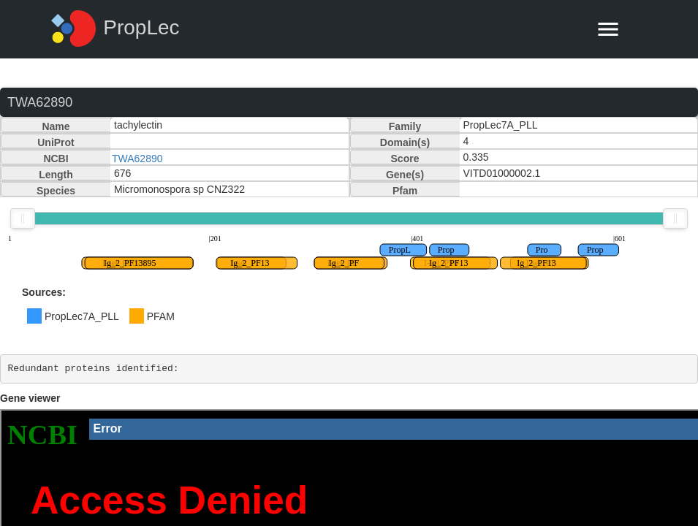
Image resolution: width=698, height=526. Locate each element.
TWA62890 (137, 158)
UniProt (56, 142)
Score (405, 158)
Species (56, 191)
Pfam (404, 191)
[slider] (22, 218)
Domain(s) (405, 142)
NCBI (55, 158)
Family (405, 126)
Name (55, 126)
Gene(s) (405, 174)
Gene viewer (30, 398)
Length (56, 174)
